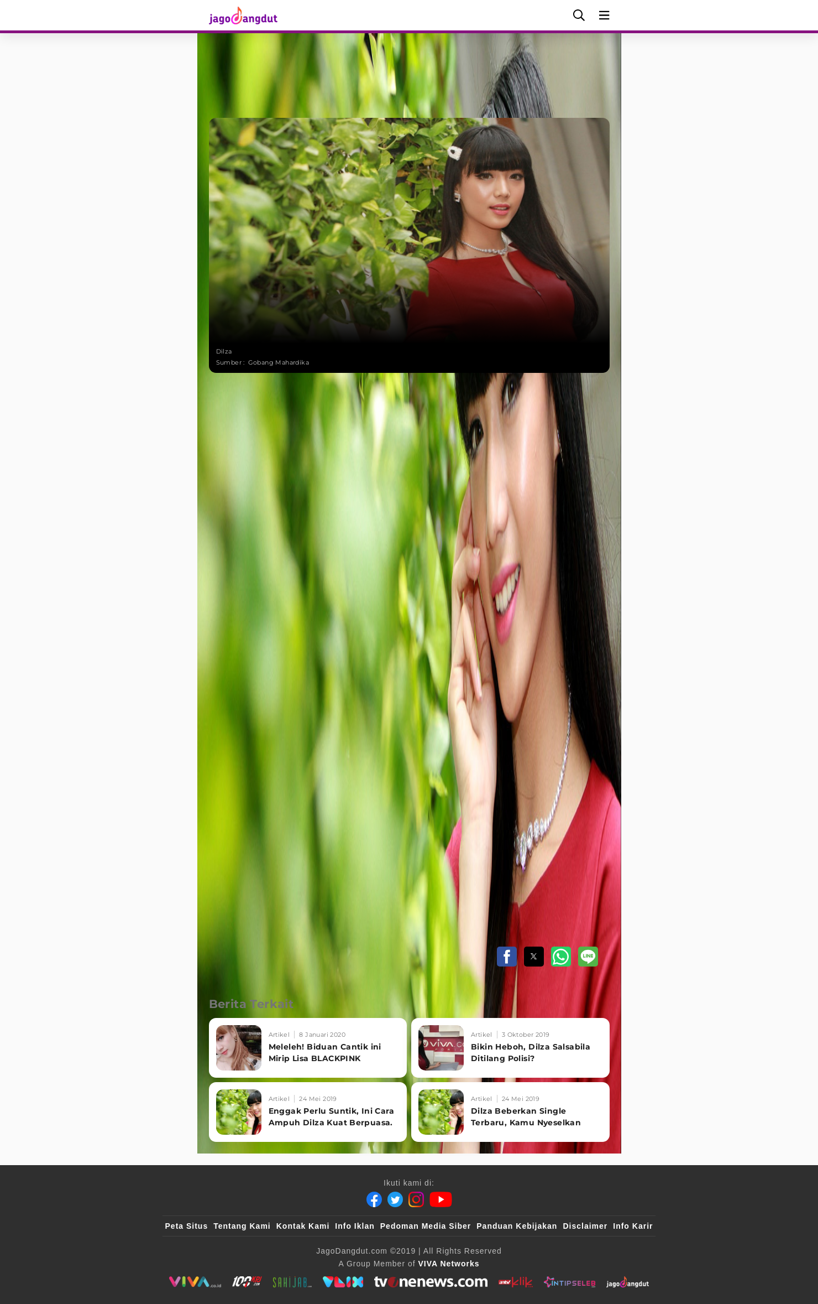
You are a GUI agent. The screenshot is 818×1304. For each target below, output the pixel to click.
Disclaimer (585, 1226)
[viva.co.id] (195, 1281)
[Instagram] (416, 1199)
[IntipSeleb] (569, 1281)
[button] (507, 957)
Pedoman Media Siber (425, 1226)
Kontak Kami (303, 1226)
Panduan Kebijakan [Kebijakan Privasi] (516, 1226)
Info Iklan (354, 1226)
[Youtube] (440, 1199)
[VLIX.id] (343, 1281)
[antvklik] (515, 1281)
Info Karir (633, 1226)
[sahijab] (292, 1281)
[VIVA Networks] (449, 1263)
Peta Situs (186, 1226)
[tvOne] (430, 1281)
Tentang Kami (242, 1226)
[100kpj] (247, 1281)
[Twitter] (395, 1199)
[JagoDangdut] (627, 1281)
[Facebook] (374, 1199)
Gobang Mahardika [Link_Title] (278, 362)
